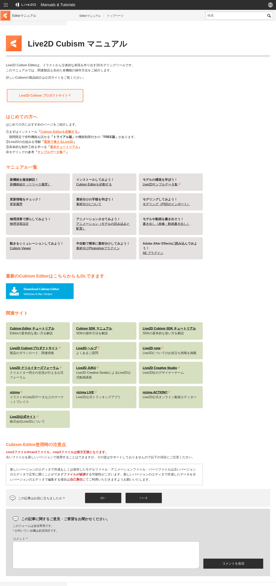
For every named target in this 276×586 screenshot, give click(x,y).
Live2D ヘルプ (153, 338)
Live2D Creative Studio (227, 358)
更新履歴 (18, 68)
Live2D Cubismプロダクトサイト (101, 338)
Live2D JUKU (153, 358)
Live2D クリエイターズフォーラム (101, 358)
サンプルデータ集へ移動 (28, 56)
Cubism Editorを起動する (126, 122)
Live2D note (219, 338)
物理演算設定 (86, 214)
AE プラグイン (220, 243)
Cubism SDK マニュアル (161, 318)
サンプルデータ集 (117, 142)
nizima (82, 382)
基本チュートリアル (131, 137)
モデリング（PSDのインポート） (233, 194)
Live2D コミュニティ (251, 578)
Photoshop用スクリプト (28, 150)
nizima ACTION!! (222, 382)
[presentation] (233, 540)
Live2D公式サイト (90, 407)
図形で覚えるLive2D (125, 132)
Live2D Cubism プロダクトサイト (110, 85)
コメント (87, 529)
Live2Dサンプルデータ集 (227, 174)
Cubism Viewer (87, 238)
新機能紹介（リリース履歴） (97, 174)
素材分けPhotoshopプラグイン (165, 238)
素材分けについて (155, 194)
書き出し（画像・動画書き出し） (233, 214)
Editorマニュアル (90, 15)
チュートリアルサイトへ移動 (31, 49)
